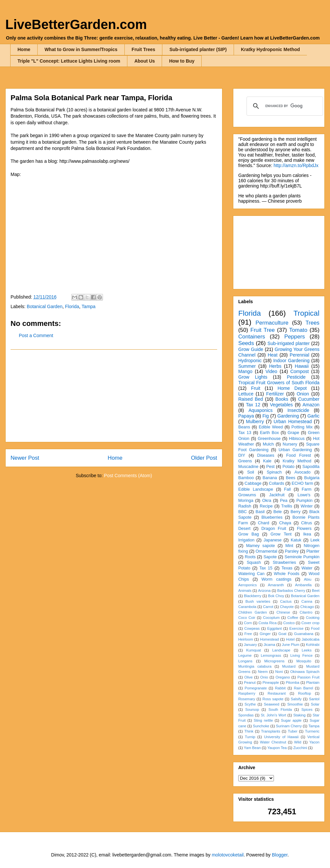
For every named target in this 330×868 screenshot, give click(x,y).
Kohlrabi (312, 645)
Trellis (286, 506)
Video (271, 371)
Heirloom (245, 639)
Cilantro (306, 612)
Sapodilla (310, 466)
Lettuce (245, 393)
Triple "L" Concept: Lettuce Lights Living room (68, 61)
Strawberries (284, 562)
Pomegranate (256, 688)
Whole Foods (286, 573)
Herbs (275, 366)
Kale (267, 461)
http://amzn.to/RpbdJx (296, 165)
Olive (248, 677)
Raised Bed (250, 399)
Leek (315, 540)
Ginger (265, 634)
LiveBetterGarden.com (76, 24)
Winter (307, 506)
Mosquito (303, 661)
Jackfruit (276, 495)
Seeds (246, 343)
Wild (297, 742)
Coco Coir (246, 618)
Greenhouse (269, 438)
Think (248, 731)
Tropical (306, 313)
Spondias (246, 715)
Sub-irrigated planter (289, 343)
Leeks (307, 650)
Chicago (307, 607)
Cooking (312, 618)
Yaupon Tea (277, 748)
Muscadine (248, 466)
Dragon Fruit (273, 528)
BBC (242, 511)
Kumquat (253, 650)
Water (306, 568)
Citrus (306, 523)
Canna (306, 601)
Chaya (285, 523)
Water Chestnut (273, 742)
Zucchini (300, 748)
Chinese (283, 612)
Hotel (290, 639)
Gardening (288, 416)
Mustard (288, 666)
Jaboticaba (310, 639)
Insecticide (298, 410)
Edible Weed (271, 427)
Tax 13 (244, 432)
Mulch (268, 444)
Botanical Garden (44, 306)
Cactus (286, 601)
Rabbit (280, 688)
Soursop (252, 709)
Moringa (245, 500)
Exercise (296, 628)
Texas (286, 568)
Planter (312, 551)
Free (248, 634)
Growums (247, 495)
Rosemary (246, 699)
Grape (293, 432)
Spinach (274, 472)
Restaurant (277, 693)
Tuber (292, 731)
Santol (314, 699)
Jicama (269, 645)
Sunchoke (261, 726)
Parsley (292, 551)
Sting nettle (263, 720)
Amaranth (276, 585)
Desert (244, 528)
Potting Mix (302, 427)
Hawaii (302, 366)
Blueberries (271, 517)
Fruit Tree (262, 330)
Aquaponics (260, 410)
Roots (250, 557)
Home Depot (292, 388)
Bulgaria (311, 478)
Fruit (255, 388)
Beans (244, 427)
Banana (270, 478)
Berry (295, 511)
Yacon (314, 742)
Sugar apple (291, 720)
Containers (251, 336)
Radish (244, 506)
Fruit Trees (143, 49)
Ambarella (303, 585)
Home (23, 49)
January (250, 645)
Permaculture (271, 323)
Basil (260, 511)
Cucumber (308, 399)
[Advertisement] (113, 396)
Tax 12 (253, 404)
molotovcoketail (228, 854)
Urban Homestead (293, 421)
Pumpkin (304, 500)
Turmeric (312, 731)
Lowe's (304, 495)
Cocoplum (271, 618)
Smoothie (295, 704)
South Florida (280, 709)
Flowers (304, 528)
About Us (144, 61)
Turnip (250, 737)
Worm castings (276, 579)
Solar (315, 704)
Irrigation (246, 540)
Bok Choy (276, 596)
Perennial (299, 355)
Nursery (290, 444)
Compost (299, 371)
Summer (247, 366)
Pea (283, 500)
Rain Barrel (303, 688)
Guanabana (303, 634)
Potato (288, 466)
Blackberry (252, 596)
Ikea (307, 534)
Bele (278, 511)
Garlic (313, 416)
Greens (245, 461)
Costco (289, 623)
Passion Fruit (308, 677)
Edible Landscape (255, 489)
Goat (282, 634)
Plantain (312, 682)
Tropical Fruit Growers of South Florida (278, 382)
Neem (263, 672)
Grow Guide (250, 349)
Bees (290, 478)
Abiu (307, 579)
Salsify (296, 699)
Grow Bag (248, 534)
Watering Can (251, 573)
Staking (299, 715)
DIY (241, 455)
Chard (263, 523)
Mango (245, 371)
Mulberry (255, 421)
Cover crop (310, 623)
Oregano (283, 677)
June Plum (290, 645)
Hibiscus (297, 438)
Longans (245, 661)
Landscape (281, 650)
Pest (270, 466)
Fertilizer (275, 393)
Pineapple (270, 682)
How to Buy (181, 61)
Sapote (270, 557)
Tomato (298, 330)
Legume (244, 655)
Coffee (292, 618)
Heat (273, 355)
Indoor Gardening (291, 360)
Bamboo (246, 478)
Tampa (88, 306)
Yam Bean (252, 748)
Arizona (264, 591)
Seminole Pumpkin (301, 557)
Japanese (273, 540)
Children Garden (252, 612)
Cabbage (253, 483)
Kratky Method (296, 461)
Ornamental (266, 551)
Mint (289, 545)
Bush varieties (258, 601)
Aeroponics (247, 585)
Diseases (265, 455)
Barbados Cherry (291, 591)
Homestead (269, 639)
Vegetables (281, 404)
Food (315, 628)
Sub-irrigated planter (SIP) (197, 49)
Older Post (204, 458)
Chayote (287, 607)
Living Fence (301, 655)
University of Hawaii (281, 737)
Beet (315, 591)
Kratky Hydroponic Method (270, 49)
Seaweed (271, 704)
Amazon (311, 404)
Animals (244, 591)
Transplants (270, 731)
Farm (306, 489)
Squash (254, 562)
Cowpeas (252, 628)
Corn (248, 623)
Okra (266, 500)
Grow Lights (252, 377)
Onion (303, 393)
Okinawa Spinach (304, 672)
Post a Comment (36, 335)
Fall (287, 489)
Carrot (268, 607)
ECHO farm (302, 483)
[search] (283, 106)
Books (282, 399)
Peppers (294, 336)
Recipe (266, 506)
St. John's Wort (273, 715)
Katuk (296, 540)
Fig (265, 416)
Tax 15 (266, 568)
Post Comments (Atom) (128, 475)
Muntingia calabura (255, 666)
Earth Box (269, 432)
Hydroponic (250, 360)
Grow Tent (281, 534)
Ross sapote (272, 699)
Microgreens (274, 661)
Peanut (249, 682)
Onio (264, 677)
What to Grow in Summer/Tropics (81, 49)
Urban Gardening (295, 450)
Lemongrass (271, 655)
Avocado (302, 472)
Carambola (247, 607)
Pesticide (296, 377)
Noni (279, 672)
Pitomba (292, 682)
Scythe (250, 704)
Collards (276, 483)
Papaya (246, 416)
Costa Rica (267, 623)
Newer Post (25, 458)
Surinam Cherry (289, 726)
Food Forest (298, 455)
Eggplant (274, 628)
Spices (307, 709)
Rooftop (304, 693)
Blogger (279, 854)
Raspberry (246, 693)
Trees (312, 323)
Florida (72, 306)
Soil (250, 472)
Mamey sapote (260, 545)
